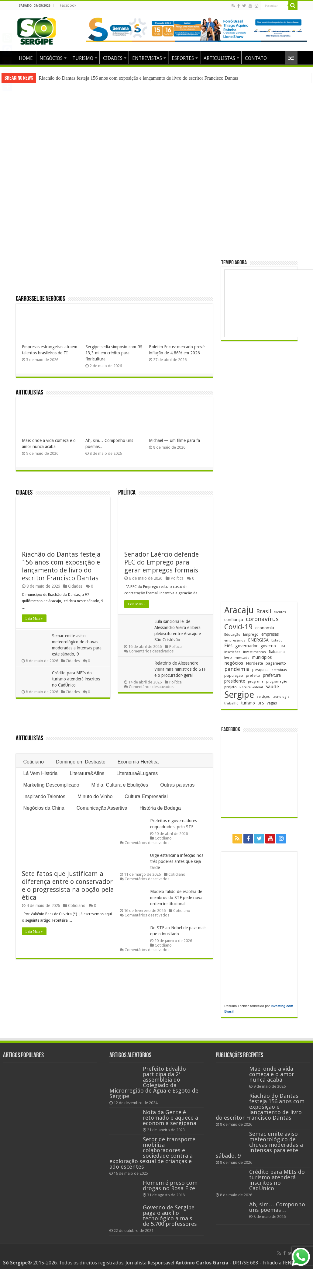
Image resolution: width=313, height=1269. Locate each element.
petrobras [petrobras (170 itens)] (279, 670)
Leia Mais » (34, 618)
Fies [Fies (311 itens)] (228, 645)
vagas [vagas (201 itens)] (272, 703)
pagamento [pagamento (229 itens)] (276, 663)
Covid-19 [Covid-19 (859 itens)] (238, 627)
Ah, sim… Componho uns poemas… (277, 1207)
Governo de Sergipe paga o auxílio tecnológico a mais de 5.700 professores (170, 1215)
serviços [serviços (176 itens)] (263, 697)
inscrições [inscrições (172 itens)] (232, 652)
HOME (26, 58)
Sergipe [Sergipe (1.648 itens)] (239, 695)
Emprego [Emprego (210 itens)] (251, 634)
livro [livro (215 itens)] (228, 657)
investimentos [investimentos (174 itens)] (254, 652)
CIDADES (112, 58)
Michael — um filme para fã (174, 440)
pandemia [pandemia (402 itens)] (236, 669)
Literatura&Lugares (137, 773)
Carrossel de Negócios (40, 299)
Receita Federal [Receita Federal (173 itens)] (251, 687)
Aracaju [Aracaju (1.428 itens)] (238, 610)
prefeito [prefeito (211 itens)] (253, 675)
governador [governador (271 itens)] (246, 645)
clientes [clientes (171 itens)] (280, 612)
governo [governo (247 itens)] (268, 645)
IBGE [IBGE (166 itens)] (282, 646)
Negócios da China (43, 808)
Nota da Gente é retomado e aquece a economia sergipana (170, 1117)
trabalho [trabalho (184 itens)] (231, 703)
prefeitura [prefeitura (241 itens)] (272, 675)
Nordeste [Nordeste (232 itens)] (254, 663)
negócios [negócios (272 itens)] (233, 663)
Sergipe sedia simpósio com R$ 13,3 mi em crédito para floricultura (114, 352)
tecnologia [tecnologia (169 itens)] (281, 697)
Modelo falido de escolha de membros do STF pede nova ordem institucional (176, 897)
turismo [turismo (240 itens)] (248, 703)
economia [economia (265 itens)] (264, 627)
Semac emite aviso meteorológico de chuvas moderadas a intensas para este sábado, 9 (259, 1145)
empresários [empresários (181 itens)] (234, 640)
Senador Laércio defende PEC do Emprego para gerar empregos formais (161, 562)
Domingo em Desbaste (80, 761)
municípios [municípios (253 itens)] (262, 657)
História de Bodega (160, 808)
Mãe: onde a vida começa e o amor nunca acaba (271, 1074)
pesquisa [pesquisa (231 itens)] (260, 669)
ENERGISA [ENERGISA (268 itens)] (258, 640)
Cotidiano (33, 761)
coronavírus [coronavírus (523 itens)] (262, 619)
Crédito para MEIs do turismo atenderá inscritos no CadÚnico (76, 678)
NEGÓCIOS (51, 58)
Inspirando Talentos (44, 796)
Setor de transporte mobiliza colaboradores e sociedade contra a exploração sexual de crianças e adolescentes (152, 1153)
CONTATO (256, 58)
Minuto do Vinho (94, 796)
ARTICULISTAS (219, 58)
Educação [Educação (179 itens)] (232, 634)
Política (127, 492)
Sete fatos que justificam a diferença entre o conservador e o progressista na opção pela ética (68, 885)
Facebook (68, 5)
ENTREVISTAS (147, 58)
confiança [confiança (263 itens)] (233, 619)
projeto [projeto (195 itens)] (230, 687)
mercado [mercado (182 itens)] (242, 657)
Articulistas (29, 392)
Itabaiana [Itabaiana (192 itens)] (277, 652)
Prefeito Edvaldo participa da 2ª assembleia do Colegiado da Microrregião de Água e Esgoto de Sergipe (153, 1082)
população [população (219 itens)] (233, 675)
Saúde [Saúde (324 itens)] (272, 687)
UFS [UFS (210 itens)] (261, 703)
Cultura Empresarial (146, 796)
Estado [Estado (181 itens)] (277, 640)
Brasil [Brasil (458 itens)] (263, 611)
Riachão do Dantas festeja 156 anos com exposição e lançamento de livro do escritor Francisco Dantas (138, 78)
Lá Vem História (40, 773)
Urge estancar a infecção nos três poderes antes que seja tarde (176, 861)
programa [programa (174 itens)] (255, 681)
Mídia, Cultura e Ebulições (119, 784)
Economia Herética (138, 761)
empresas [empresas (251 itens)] (270, 634)
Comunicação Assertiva (102, 808)
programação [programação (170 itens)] (276, 681)
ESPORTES (183, 58)
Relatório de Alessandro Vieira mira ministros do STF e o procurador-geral (180, 669)
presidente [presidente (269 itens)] (234, 681)
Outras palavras (177, 784)
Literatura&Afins (87, 773)
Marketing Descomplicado (51, 784)
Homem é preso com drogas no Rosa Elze (170, 1185)
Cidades (24, 492)
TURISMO (82, 58)
